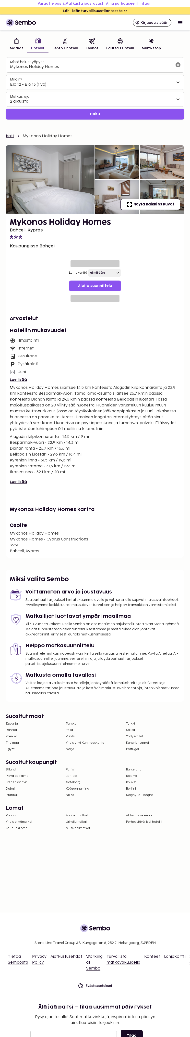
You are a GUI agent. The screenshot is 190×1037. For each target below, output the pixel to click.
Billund (11, 769)
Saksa (130, 730)
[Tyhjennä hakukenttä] (178, 65)
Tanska (71, 724)
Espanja (12, 724)
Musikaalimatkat (78, 828)
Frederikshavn (16, 782)
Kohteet (152, 956)
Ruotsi (70, 736)
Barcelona (134, 769)
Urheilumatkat (76, 822)
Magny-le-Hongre (139, 795)
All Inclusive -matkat (140, 815)
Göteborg (73, 782)
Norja (70, 749)
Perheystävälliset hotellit (144, 822)
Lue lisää (18, 379)
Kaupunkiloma (16, 828)
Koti (10, 136)
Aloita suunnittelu (95, 285)
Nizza (70, 795)
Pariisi (70, 769)
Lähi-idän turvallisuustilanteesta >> (95, 11)
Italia (69, 730)
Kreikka (11, 736)
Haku (95, 114)
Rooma (131, 776)
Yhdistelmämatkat (19, 822)
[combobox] (91, 67)
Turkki (130, 724)
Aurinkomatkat (77, 815)
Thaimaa (12, 743)
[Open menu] (180, 23)
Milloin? (16, 79)
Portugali (133, 749)
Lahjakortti (175, 956)
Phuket (131, 782)
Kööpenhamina (77, 789)
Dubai (10, 789)
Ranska (11, 730)
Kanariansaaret (137, 743)
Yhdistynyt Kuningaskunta (85, 743)
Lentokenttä (78, 273)
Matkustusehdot (66, 956)
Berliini (131, 789)
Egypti (10, 749)
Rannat (11, 815)
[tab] (16, 44)
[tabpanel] (95, 88)
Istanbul (12, 795)
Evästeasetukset (95, 985)
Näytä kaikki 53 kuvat (150, 204)
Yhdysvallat (134, 736)
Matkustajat (20, 96)
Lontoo (71, 776)
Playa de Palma (17, 776)
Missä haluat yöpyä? (27, 62)
